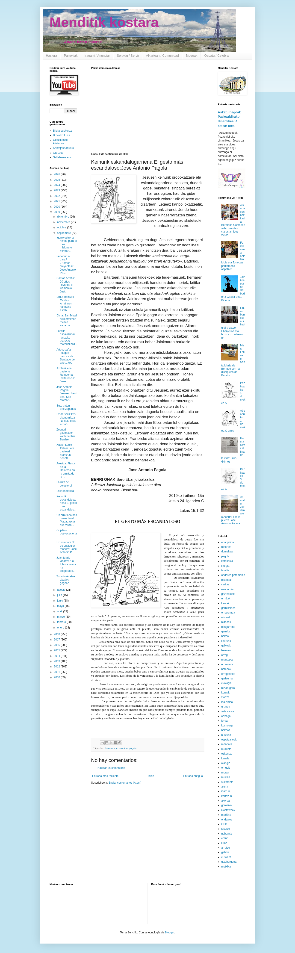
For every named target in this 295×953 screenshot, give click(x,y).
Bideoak (192, 55)
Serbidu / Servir (128, 55)
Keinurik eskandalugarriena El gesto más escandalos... (66, 503)
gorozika (226, 805)
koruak (225, 692)
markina (226, 814)
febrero (62, 622)
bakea (225, 636)
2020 (57, 206)
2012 (57, 666)
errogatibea (228, 674)
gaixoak (226, 645)
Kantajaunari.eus (63, 148)
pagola (132, 748)
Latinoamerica (65, 491)
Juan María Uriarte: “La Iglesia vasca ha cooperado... (66, 564)
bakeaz (225, 730)
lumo (224, 843)
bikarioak (226, 579)
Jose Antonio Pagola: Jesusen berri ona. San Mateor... (66, 393)
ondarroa (226, 819)
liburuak (226, 641)
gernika (225, 631)
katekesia (227, 561)
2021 (57, 201)
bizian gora (228, 688)
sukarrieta (227, 782)
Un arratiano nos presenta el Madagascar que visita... (66, 520)
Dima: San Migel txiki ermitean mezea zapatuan (66, 320)
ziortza (225, 697)
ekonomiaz (228, 589)
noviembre (64, 222)
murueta (226, 749)
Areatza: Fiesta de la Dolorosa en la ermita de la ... (65, 470)
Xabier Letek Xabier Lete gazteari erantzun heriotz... (65, 451)
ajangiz (225, 763)
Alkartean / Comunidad (162, 55)
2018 (57, 634)
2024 (57, 185)
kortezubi (227, 796)
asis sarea (227, 711)
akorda (225, 800)
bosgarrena (228, 626)
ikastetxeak (228, 810)
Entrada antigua (193, 776)
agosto (61, 589)
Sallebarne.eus (62, 157)
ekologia (226, 683)
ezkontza (226, 753)
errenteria (227, 664)
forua (224, 720)
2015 (57, 650)
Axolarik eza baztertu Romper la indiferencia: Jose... (65, 375)
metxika (226, 866)
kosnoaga (227, 725)
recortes (226, 547)
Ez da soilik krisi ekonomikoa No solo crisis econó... (66, 419)
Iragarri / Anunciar (97, 55)
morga (225, 772)
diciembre (63, 216)
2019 (57, 212)
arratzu (225, 847)
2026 (57, 174)
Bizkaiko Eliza (61, 135)
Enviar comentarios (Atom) (125, 782)
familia (225, 570)
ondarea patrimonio (233, 575)
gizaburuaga (228, 861)
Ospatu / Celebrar (217, 55)
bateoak (226, 669)
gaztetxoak (228, 594)
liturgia (225, 565)
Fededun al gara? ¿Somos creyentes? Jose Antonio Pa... (66, 264)
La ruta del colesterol (64, 484)
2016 (57, 645)
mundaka (227, 659)
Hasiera (51, 55)
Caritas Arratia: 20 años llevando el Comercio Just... (65, 285)
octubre (62, 227)
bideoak (226, 622)
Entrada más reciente (105, 776)
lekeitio (225, 828)
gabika (225, 852)
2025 (57, 179)
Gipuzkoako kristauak (60, 141)
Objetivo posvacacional (66, 534)
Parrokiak (70, 55)
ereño (224, 838)
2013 (57, 661)
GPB (224, 824)
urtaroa (225, 706)
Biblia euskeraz (62, 130)
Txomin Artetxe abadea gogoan (65, 580)
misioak (226, 617)
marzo (61, 616)
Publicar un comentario (111, 768)
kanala (225, 758)
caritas (225, 584)
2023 (57, 190)
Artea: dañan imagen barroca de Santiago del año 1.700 (65, 356)
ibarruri (225, 791)
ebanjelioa (121, 748)
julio (60, 595)
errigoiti (225, 767)
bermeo (226, 650)
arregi (224, 655)
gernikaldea (228, 608)
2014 (57, 656)
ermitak (225, 598)
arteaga (226, 716)
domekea (110, 748)
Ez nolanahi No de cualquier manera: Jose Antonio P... (66, 547)
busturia (226, 735)
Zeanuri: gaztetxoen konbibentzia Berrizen (65, 434)
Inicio (151, 776)
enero (61, 627)
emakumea (228, 612)
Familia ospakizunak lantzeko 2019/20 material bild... (66, 337)
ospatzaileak (229, 739)
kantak (225, 603)
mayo (61, 606)
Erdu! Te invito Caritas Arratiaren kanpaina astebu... (65, 303)
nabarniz (226, 833)
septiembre (64, 233)
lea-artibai (227, 702)
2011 (57, 672)
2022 (57, 196)
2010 (57, 677)
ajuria (224, 786)
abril (60, 611)
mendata (226, 744)
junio (60, 600)
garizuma (227, 678)
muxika (225, 777)
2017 (57, 639)
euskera (226, 857)
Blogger (169, 932)
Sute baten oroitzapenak (66, 407)
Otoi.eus (58, 152)
